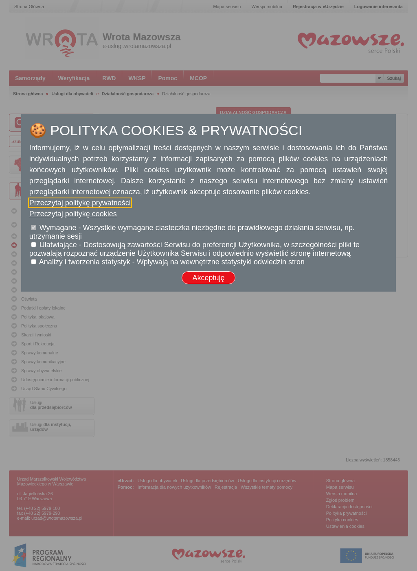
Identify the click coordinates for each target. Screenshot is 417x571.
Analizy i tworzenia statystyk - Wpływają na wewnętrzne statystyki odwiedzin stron (172, 262)
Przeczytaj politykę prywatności (80, 203)
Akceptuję (208, 278)
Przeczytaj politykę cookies (73, 214)
